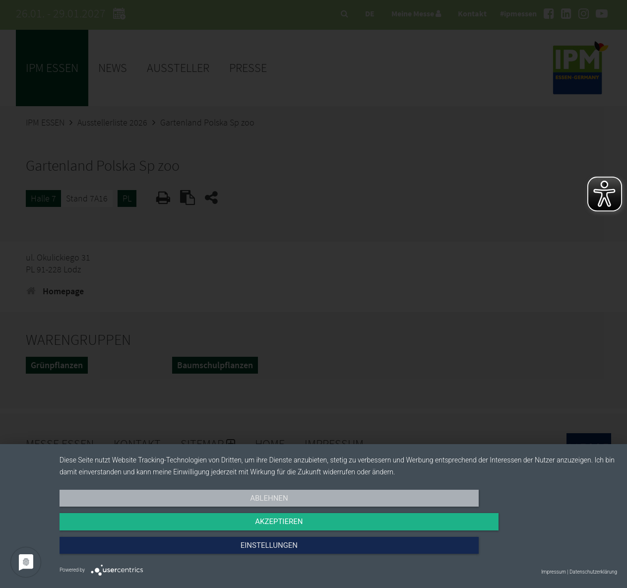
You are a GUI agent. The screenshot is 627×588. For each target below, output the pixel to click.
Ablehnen (143, 551)
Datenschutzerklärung (593, 572)
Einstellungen (533, 551)
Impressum (553, 572)
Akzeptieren (338, 551)
